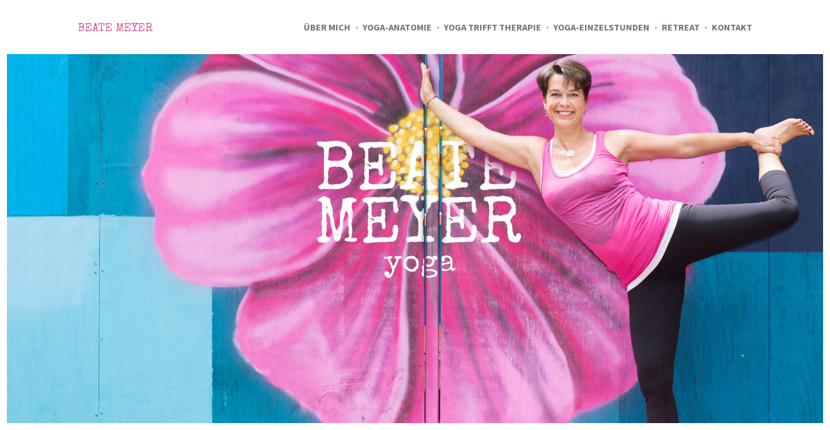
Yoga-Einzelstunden (601, 27)
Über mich (327, 27)
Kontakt (732, 27)
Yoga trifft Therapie (492, 27)
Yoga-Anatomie (397, 27)
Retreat (681, 27)
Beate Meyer (115, 29)
